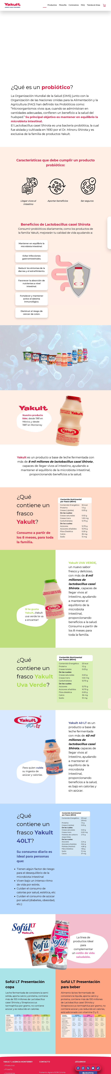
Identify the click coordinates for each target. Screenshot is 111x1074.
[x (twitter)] (88, 1068)
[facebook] (78, 1068)
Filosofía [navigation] (7, 1069)
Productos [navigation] (8, 1065)
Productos (52, 5)
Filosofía (62, 5)
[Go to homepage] (12, 5)
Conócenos (74, 5)
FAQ (83, 5)
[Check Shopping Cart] (104, 5)
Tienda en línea (93, 5)
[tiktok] (98, 1068)
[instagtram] (83, 1068)
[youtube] (93, 1068)
